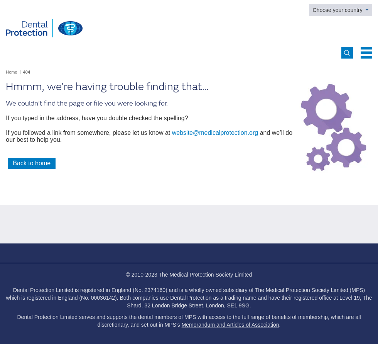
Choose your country (338, 10)
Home (11, 72)
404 (26, 72)
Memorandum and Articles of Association (230, 325)
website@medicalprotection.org (215, 132)
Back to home (32, 163)
